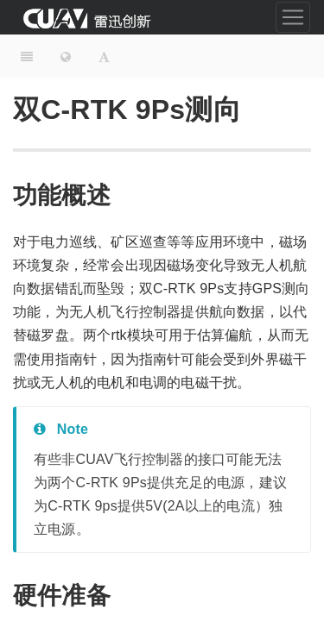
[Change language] (66, 56)
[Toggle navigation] (293, 17)
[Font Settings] (104, 56)
